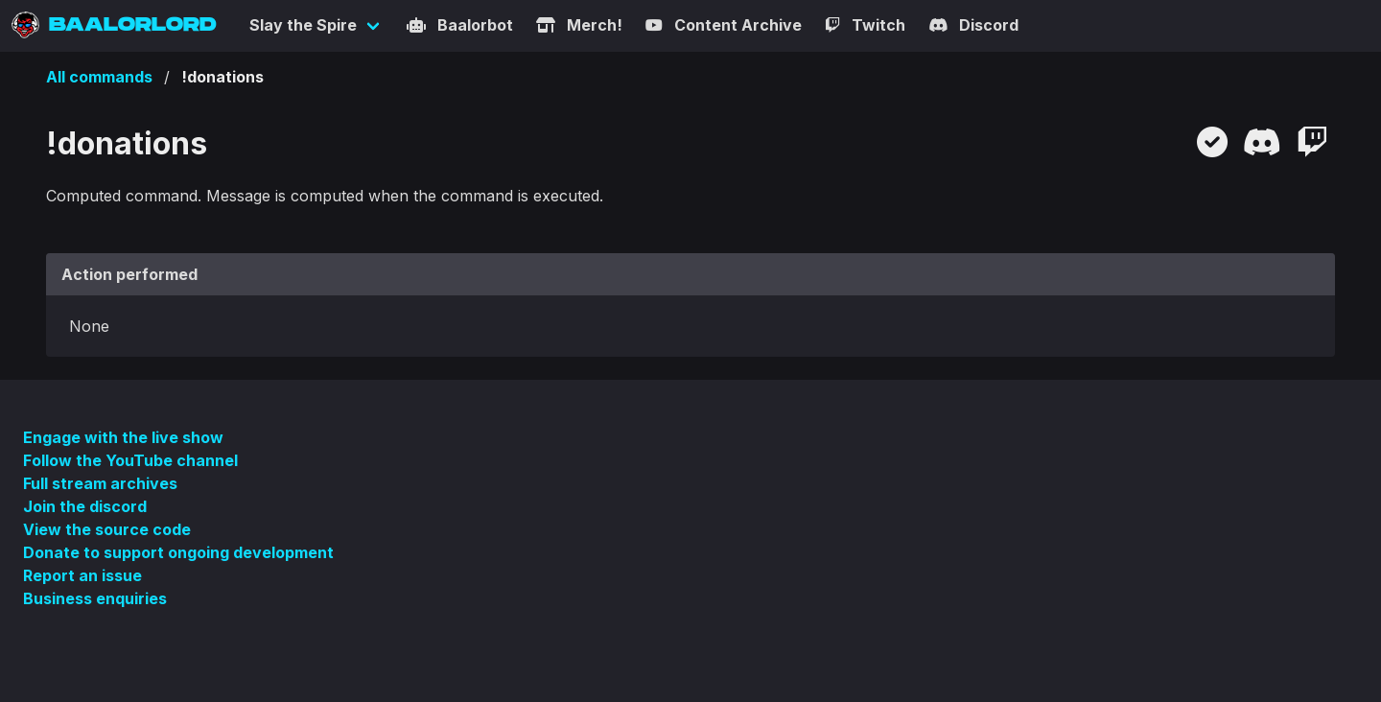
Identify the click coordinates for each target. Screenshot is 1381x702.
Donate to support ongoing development (178, 552)
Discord (973, 25)
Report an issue (82, 575)
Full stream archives (100, 483)
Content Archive (723, 25)
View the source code (107, 529)
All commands (99, 76)
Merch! (579, 25)
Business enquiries (95, 598)
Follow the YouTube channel (130, 460)
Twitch (865, 25)
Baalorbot (460, 25)
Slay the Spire (303, 25)
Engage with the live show (123, 437)
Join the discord (85, 506)
